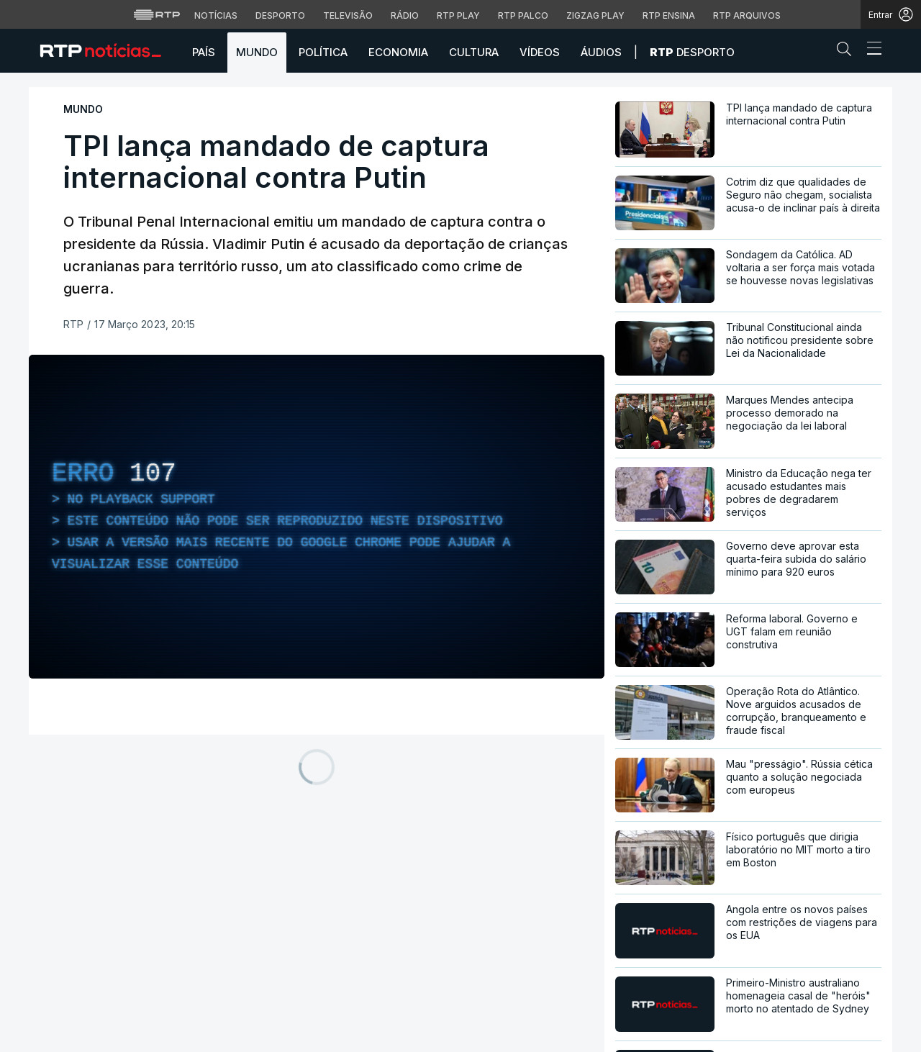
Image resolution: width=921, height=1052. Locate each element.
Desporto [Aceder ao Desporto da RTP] (280, 15)
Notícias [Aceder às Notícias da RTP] (215, 15)
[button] (847, 52)
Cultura (474, 52)
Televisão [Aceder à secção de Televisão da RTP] (348, 15)
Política (323, 52)
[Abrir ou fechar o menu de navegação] (869, 50)
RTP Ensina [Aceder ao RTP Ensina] (669, 15)
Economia (398, 52)
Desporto (692, 52)
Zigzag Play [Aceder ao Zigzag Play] (595, 15)
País (203, 52)
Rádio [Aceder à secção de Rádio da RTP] (405, 15)
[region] (316, 517)
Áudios (601, 52)
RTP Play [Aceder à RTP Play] (458, 15)
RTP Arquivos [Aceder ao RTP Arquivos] (747, 15)
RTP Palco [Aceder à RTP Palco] (523, 15)
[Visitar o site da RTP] (157, 14)
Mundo (257, 52)
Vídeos (540, 52)
